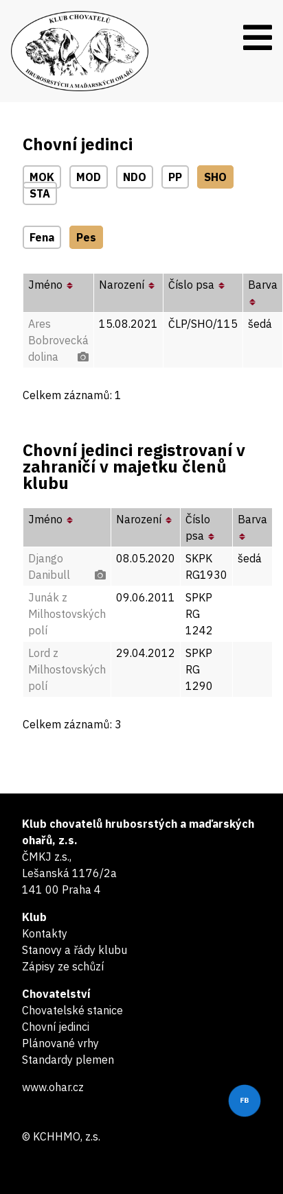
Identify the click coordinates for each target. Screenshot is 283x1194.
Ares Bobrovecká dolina (58, 340)
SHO (215, 177)
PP (175, 177)
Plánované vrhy (60, 1043)
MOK (42, 177)
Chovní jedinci (55, 1027)
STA (40, 193)
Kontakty (44, 933)
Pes (86, 237)
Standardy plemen (68, 1059)
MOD (88, 177)
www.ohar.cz (53, 1087)
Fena (42, 237)
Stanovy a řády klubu (74, 950)
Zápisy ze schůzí (63, 966)
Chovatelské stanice (72, 1010)
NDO (134, 177)
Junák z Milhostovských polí (67, 613)
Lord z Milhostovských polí (67, 669)
